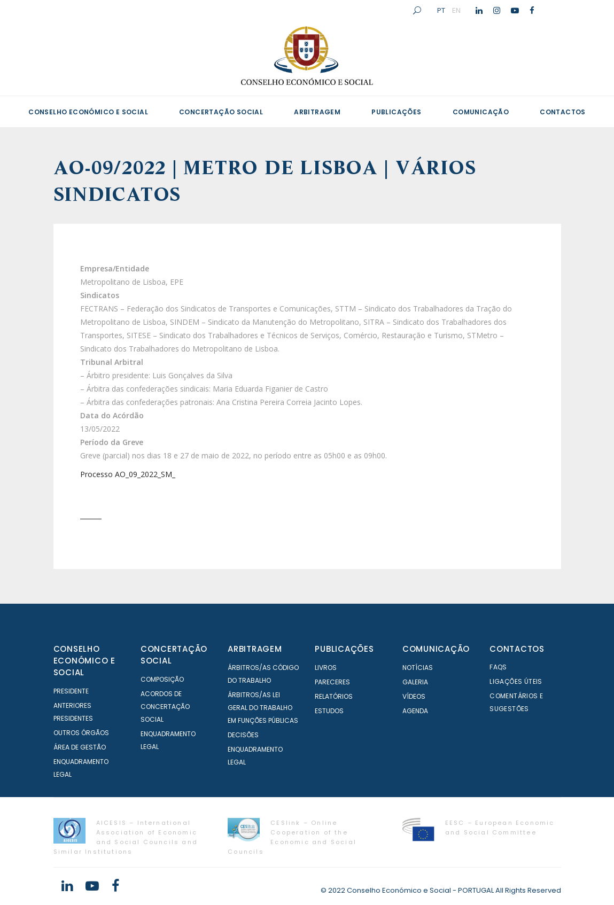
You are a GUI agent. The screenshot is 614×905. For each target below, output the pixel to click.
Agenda (415, 710)
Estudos (329, 710)
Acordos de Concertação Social (165, 706)
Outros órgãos (81, 732)
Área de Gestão (79, 747)
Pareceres (332, 681)
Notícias (417, 667)
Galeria (415, 681)
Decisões (243, 734)
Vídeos (413, 696)
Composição (162, 679)
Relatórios (334, 696)
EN (456, 10)
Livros (326, 667)
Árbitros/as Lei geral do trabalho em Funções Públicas (263, 707)
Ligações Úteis (515, 681)
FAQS (498, 667)
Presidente (71, 691)
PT (441, 10)
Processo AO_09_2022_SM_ (127, 474)
